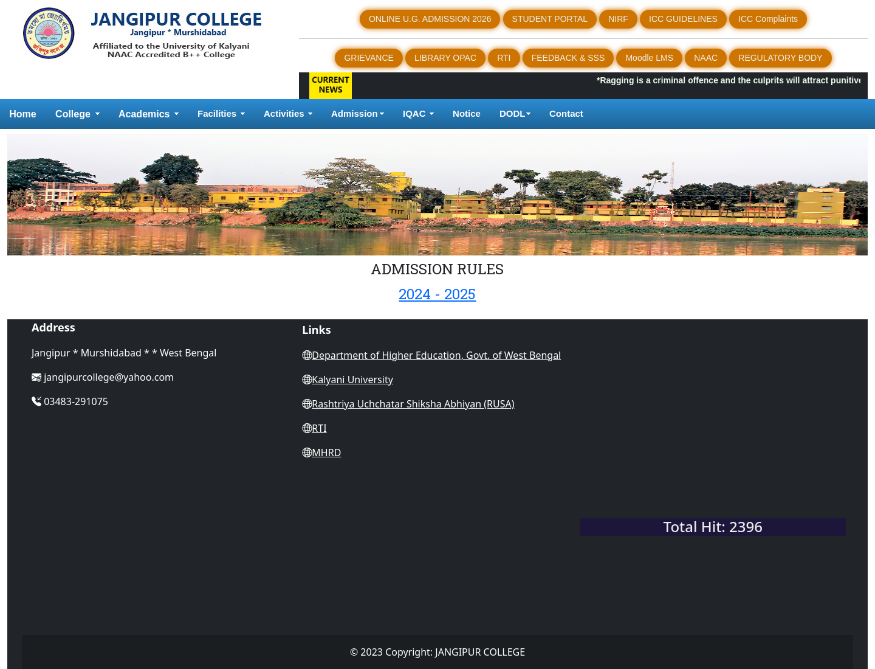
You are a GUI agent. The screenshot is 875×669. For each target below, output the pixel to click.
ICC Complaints (768, 19)
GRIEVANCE (368, 58)
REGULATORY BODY (780, 58)
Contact (567, 113)
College (73, 114)
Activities (284, 113)
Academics (144, 114)
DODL (512, 113)
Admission (354, 113)
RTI (503, 58)
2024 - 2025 (437, 293)
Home (22, 114)
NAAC (706, 58)
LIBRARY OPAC (445, 58)
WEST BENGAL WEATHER (713, 462)
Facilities (216, 113)
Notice (467, 113)
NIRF (618, 19)
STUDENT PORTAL (550, 19)
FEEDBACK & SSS (568, 58)
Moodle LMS (649, 58)
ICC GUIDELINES (683, 19)
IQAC (414, 113)
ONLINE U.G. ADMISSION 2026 (430, 19)
